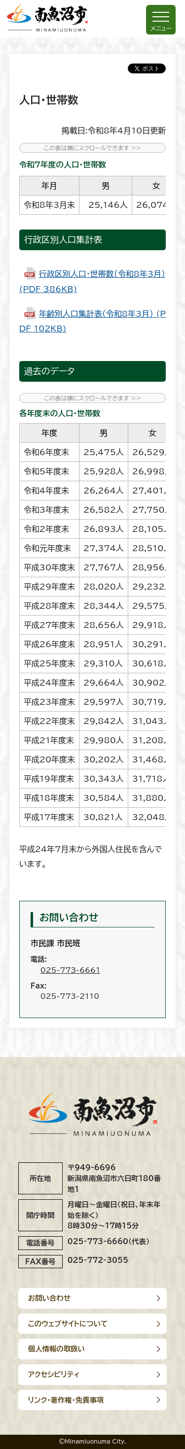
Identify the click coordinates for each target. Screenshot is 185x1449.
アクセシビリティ (54, 1374)
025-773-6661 (70, 970)
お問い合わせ (49, 1298)
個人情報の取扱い (56, 1348)
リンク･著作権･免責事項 (66, 1400)
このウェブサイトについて (68, 1323)
